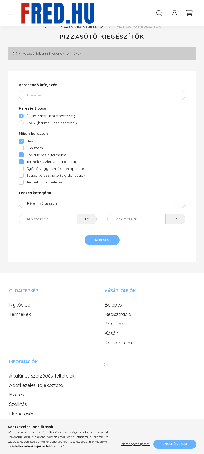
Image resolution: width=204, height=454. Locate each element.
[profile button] (174, 13)
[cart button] (189, 13)
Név (29, 151)
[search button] (159, 13)
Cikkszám (34, 158)
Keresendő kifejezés (38, 95)
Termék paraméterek (44, 192)
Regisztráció (118, 325)
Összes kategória (35, 203)
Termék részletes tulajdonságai (53, 172)
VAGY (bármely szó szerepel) (51, 133)
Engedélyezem (175, 444)
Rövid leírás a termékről (46, 165)
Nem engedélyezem (135, 444)
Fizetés (16, 405)
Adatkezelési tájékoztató (36, 396)
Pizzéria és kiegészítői (82, 36)
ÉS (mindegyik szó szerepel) (50, 126)
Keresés (102, 250)
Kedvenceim (118, 353)
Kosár (111, 344)
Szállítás (18, 415)
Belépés (113, 315)
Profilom (114, 334)
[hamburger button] (10, 13)
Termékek (20, 325)
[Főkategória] (45, 36)
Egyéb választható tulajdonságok (55, 185)
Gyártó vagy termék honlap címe (55, 179)
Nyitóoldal (20, 315)
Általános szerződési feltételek (42, 386)
